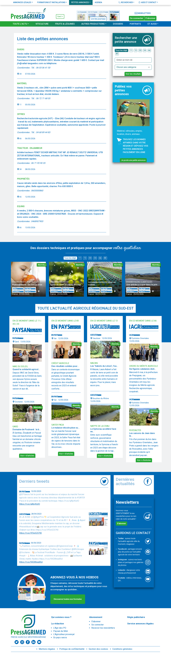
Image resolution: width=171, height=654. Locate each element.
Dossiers (118, 24)
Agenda (98, 2)
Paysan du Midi (60, 631)
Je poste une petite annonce (133, 160)
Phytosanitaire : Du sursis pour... (28, 284)
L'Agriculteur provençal (63, 634)
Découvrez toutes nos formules (68, 599)
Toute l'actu (20, 24)
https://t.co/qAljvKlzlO (29, 504)
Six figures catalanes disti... (142, 369)
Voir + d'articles (27, 456)
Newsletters (143, 13)
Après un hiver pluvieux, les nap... (66, 284)
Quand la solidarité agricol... (26, 369)
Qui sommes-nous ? (61, 617)
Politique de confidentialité (71, 649)
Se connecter (136, 18)
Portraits (135, 24)
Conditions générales (122, 649)
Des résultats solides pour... (65, 366)
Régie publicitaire (136, 617)
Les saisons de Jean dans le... (142, 434)
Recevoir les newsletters (103, 628)
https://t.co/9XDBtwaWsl (31, 562)
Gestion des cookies (98, 649)
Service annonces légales (140, 623)
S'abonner (150, 18)
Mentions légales (47, 649)
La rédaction (57, 623)
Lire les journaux (98, 19)
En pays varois (60, 637)
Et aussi (152, 24)
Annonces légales (22, 2)
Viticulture (42, 24)
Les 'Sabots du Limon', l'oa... (104, 366)
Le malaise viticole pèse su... (65, 427)
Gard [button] (59, 16)
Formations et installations (51, 2)
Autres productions (93, 24)
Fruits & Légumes (65, 24)
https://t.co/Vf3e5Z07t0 (30, 533)
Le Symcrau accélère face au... (103, 430)
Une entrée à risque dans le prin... (142, 284)
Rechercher (125, 2)
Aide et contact (147, 2)
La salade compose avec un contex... (102, 283)
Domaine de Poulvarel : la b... (27, 429)
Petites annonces (80, 2)
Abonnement (95, 617)
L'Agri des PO (59, 628)
